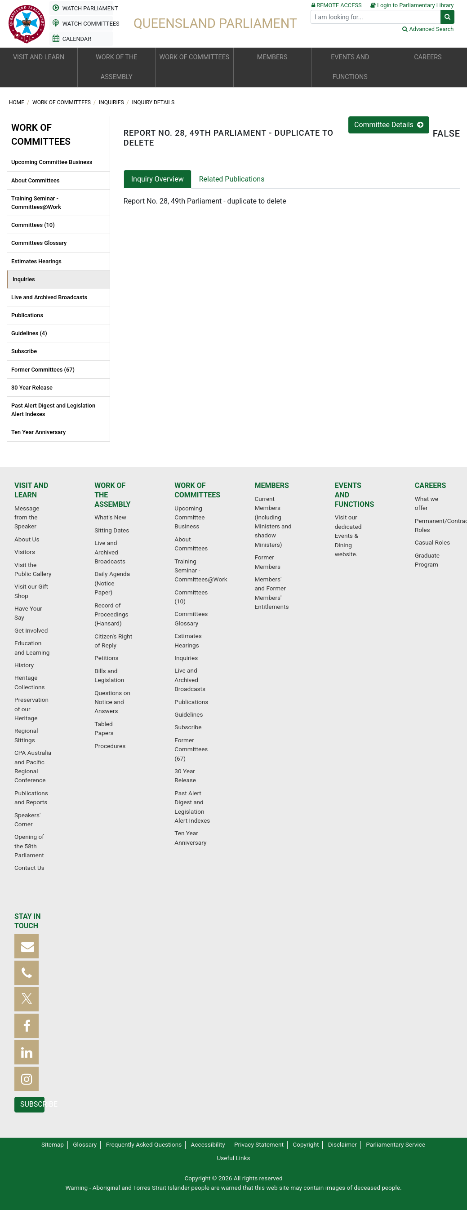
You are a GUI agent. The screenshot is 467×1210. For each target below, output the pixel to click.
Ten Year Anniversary (38, 432)
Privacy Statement (259, 1144)
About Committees (35, 180)
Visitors (24, 551)
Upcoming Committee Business (51, 162)
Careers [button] (427, 57)
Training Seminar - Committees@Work (36, 202)
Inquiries (112, 102)
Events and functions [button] (350, 67)
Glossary (85, 1144)
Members (271, 485)
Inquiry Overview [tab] (157, 179)
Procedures (109, 745)
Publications (27, 315)
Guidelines (188, 714)
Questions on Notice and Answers (112, 702)
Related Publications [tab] (232, 179)
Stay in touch (27, 921)
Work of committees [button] (195, 57)
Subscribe (24, 351)
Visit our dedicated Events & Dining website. (348, 536)
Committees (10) (33, 225)
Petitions (106, 657)
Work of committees (62, 102)
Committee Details (388, 124)
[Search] (376, 17)
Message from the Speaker (26, 517)
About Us (26, 539)
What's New (110, 517)
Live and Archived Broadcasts (49, 297)
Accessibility (208, 1144)
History (24, 665)
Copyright (306, 1144)
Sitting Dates (111, 530)
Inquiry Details (153, 102)
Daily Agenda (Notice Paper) (112, 583)
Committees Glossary (39, 242)
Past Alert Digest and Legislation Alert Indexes (53, 409)
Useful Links (233, 1157)
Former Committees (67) (43, 369)
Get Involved (31, 630)
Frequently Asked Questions (144, 1144)
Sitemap (52, 1144)
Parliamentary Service (395, 1144)
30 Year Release (32, 387)
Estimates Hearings (36, 261)
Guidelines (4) (29, 333)
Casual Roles (432, 542)
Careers (430, 485)
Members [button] (272, 57)
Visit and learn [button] (38, 57)
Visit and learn (31, 490)
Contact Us (29, 867)
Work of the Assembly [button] (116, 67)
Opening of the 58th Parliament (29, 846)
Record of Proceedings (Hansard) (111, 614)
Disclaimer (342, 1144)
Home (17, 102)
